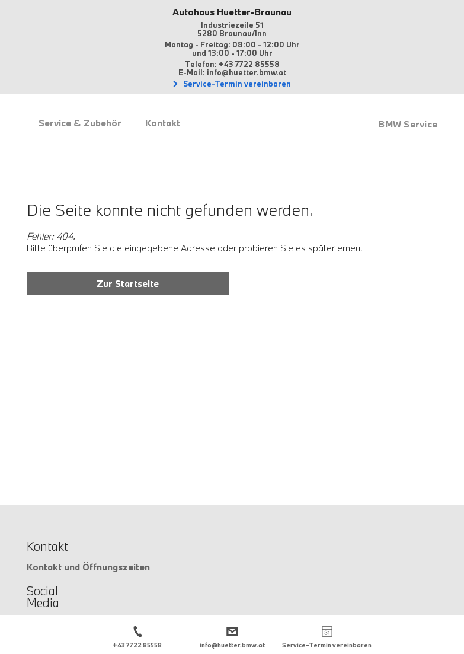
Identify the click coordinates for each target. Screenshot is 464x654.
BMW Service (407, 124)
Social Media (43, 596)
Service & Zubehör (80, 123)
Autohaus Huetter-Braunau (232, 12)
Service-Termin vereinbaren (236, 83)
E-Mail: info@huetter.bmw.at (232, 72)
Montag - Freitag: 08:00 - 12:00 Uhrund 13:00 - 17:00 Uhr (232, 49)
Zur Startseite (128, 283)
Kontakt (162, 123)
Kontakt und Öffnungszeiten (88, 567)
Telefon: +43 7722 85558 (232, 64)
